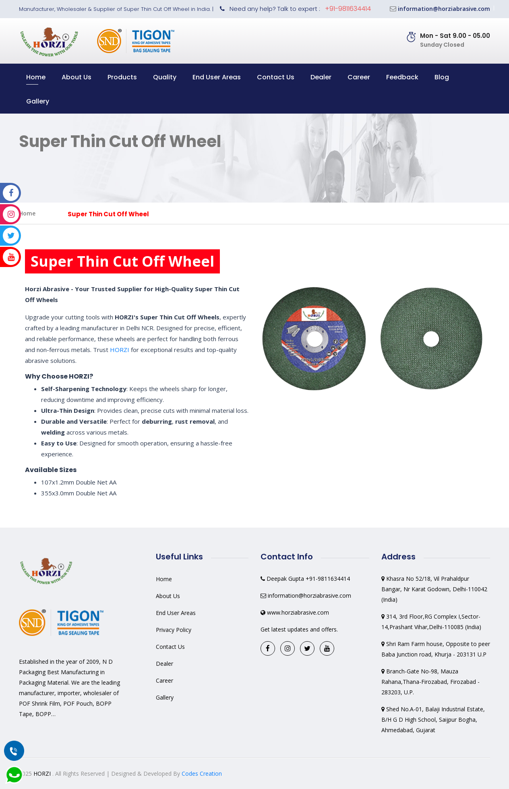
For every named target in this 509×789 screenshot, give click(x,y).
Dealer (320, 77)
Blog (442, 77)
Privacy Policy (173, 630)
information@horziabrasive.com (444, 8)
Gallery (165, 697)
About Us (76, 77)
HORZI (119, 350)
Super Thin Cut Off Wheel (108, 214)
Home (36, 77)
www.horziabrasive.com (298, 612)
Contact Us (275, 77)
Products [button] (122, 77)
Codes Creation (202, 773)
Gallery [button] (37, 101)
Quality (164, 77)
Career (359, 77)
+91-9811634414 (348, 8)
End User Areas (216, 77)
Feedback (402, 77)
